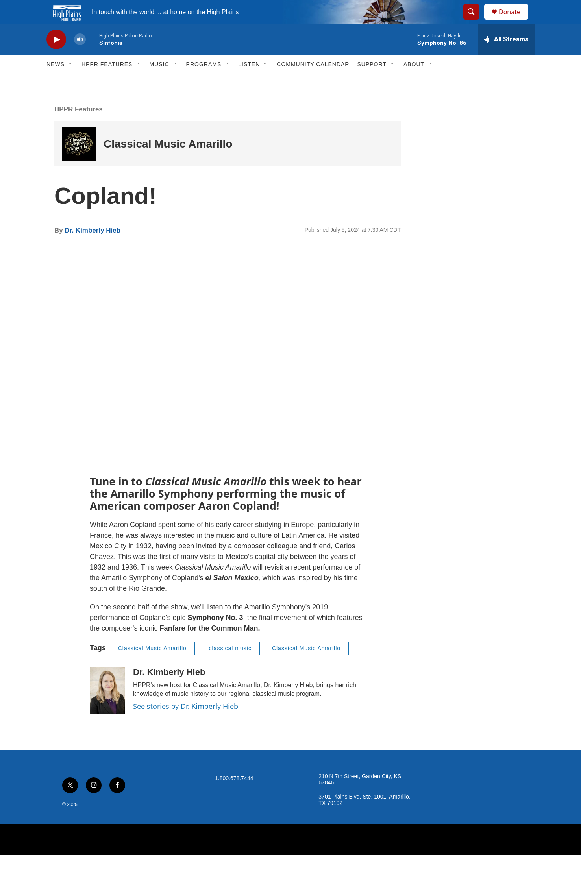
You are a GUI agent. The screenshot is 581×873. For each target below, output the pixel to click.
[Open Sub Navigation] (70, 82)
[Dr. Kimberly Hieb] (107, 708)
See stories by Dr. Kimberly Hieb (185, 724)
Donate (514, 21)
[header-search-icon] (475, 21)
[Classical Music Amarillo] (79, 161)
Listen (249, 82)
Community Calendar (313, 82)
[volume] (80, 57)
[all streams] (506, 57)
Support (371, 82)
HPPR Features (106, 82)
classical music (230, 666)
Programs (204, 82)
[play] (56, 57)
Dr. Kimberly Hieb (92, 248)
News (55, 82)
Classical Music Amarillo (168, 161)
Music (159, 82)
